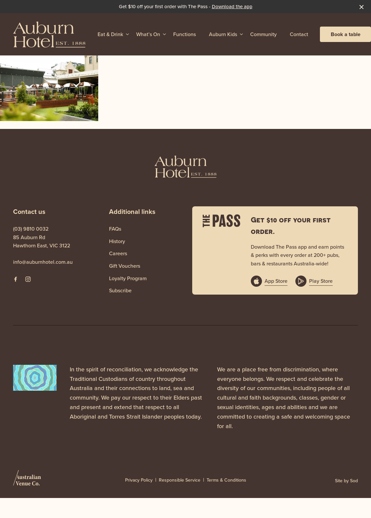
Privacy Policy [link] (139, 480)
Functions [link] (184, 34)
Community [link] (263, 34)
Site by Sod (346, 480)
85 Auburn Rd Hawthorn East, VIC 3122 (41, 242)
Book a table (346, 34)
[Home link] (49, 34)
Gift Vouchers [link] (124, 266)
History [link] (117, 241)
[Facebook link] (15, 279)
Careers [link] (118, 253)
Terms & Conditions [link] (226, 480)
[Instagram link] (28, 279)
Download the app (232, 6)
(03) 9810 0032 (30, 229)
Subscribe (120, 290)
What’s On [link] (148, 34)
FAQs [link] (115, 229)
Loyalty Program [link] (128, 278)
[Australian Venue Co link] (27, 480)
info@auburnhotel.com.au (43, 262)
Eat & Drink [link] (110, 34)
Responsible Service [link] (179, 480)
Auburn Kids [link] (223, 34)
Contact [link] (299, 34)
